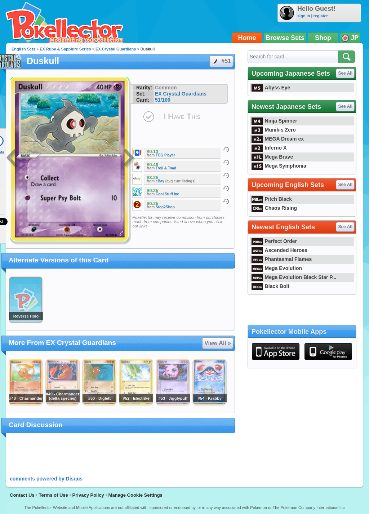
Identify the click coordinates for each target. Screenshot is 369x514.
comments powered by (46, 479)
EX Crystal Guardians (115, 49)
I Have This (182, 116)
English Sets (23, 49)
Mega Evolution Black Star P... (294, 277)
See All (345, 73)
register (320, 16)
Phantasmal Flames (282, 259)
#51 (221, 61)
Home (247, 37)
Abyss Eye (271, 87)
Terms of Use (53, 495)
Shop (323, 37)
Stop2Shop (165, 207)
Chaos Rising (274, 208)
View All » (217, 343)
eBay (160, 181)
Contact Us (22, 495)
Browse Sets (285, 37)
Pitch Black (272, 199)
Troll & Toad (166, 168)
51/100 (162, 100)
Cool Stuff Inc (167, 194)
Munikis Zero (274, 130)
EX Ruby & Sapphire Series (65, 49)
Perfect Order (274, 241)
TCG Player (165, 155)
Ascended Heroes (279, 250)
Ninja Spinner (274, 121)
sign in (303, 16)
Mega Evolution (277, 268)
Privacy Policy (88, 495)
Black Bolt (270, 286)
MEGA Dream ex (278, 139)
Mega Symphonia (279, 166)
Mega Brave (272, 157)
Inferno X (269, 148)
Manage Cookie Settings (135, 495)
